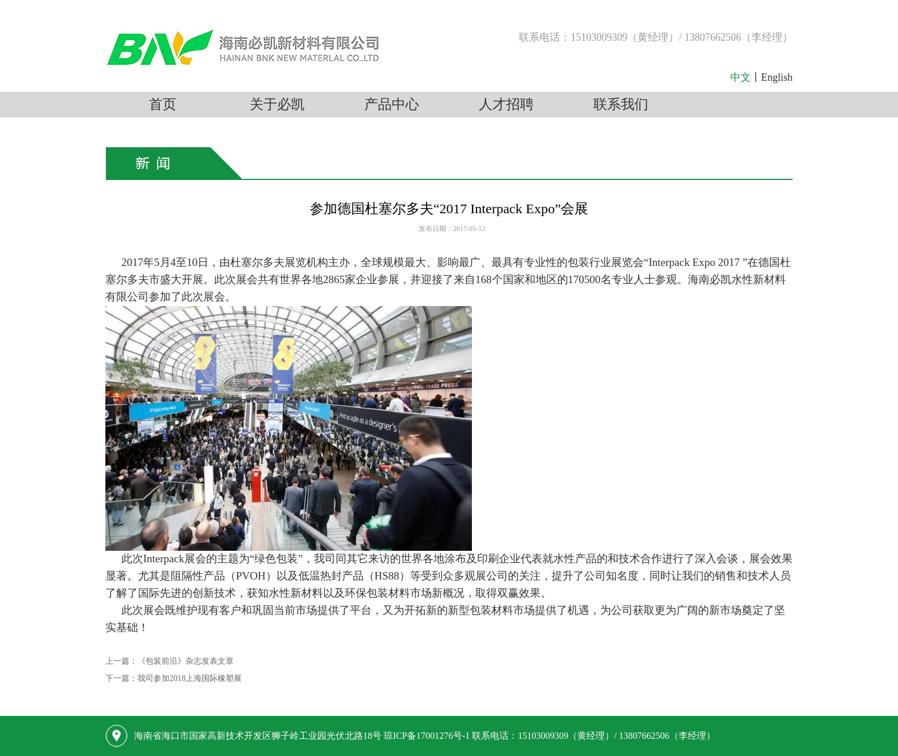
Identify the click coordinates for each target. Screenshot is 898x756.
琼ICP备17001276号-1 (427, 736)
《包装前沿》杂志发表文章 (185, 661)
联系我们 (620, 104)
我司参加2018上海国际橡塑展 (189, 678)
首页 (162, 104)
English (777, 77)
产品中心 (391, 104)
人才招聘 (506, 104)
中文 (740, 77)
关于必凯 (277, 104)
